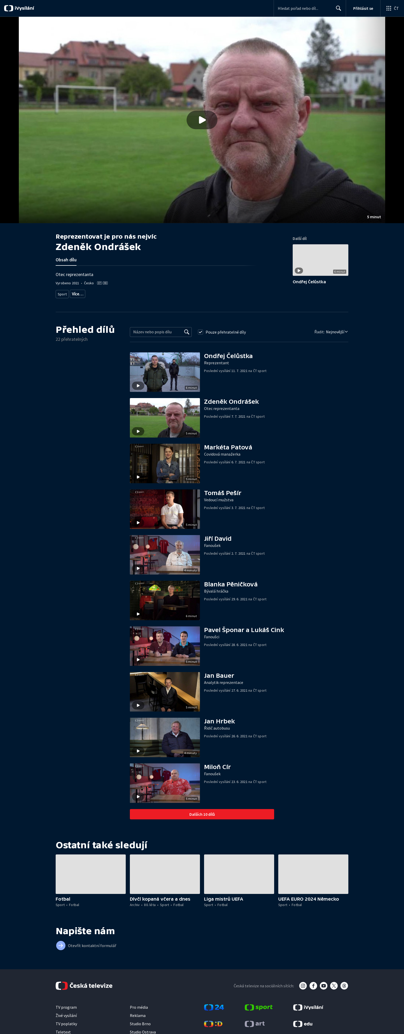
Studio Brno (140, 1021)
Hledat (337, 10)
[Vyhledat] (187, 330)
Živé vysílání (66, 1013)
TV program (66, 1005)
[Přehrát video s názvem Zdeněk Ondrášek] (202, 120)
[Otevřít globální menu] (392, 8)
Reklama (138, 1013)
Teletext (63, 1030)
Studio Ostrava (143, 1030)
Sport (62, 293)
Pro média (139, 1005)
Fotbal (76, 293)
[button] (202, 120)
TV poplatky (66, 1021)
